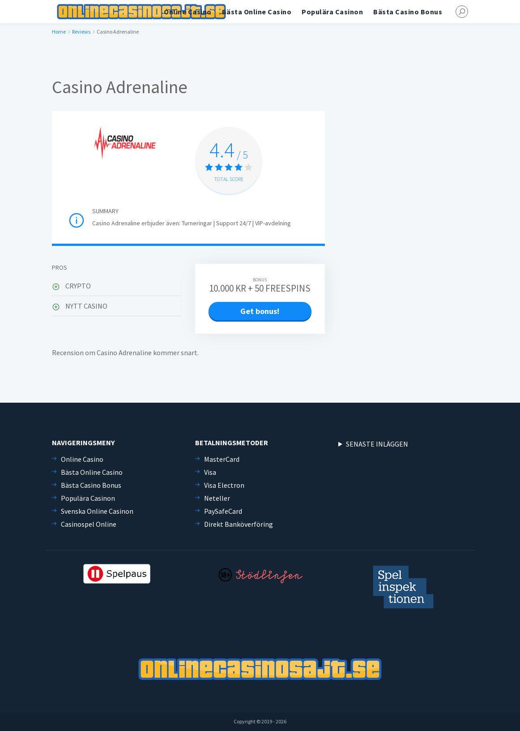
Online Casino (188, 11)
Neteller (217, 498)
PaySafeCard (223, 511)
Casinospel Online (88, 524)
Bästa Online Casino (257, 11)
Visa (210, 472)
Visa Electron (224, 485)
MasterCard (221, 459)
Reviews (81, 31)
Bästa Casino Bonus (407, 11)
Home (59, 31)
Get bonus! (259, 311)
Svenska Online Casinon (97, 511)
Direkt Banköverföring (238, 524)
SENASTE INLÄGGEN (377, 443)
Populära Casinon (332, 11)
